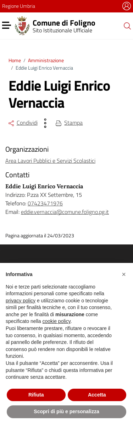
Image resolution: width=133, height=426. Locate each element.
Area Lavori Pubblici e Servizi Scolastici (50, 160)
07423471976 (45, 203)
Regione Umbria (18, 6)
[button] (123, 274)
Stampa (69, 122)
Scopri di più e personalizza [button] (66, 411)
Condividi (23, 122)
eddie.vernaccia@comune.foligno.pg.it (65, 211)
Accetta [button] (97, 395)
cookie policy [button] (57, 321)
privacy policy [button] (20, 300)
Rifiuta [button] (36, 395)
